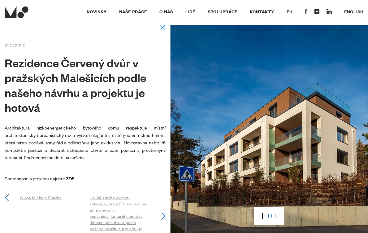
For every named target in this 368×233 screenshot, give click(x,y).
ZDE (70, 178)
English (353, 11)
